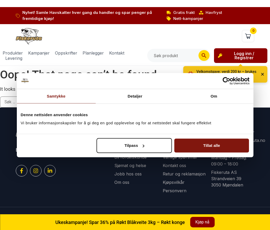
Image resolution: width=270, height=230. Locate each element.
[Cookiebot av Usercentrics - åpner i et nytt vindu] (226, 81)
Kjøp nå (202, 222)
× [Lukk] (262, 74)
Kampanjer (39, 53)
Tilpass (134, 145)
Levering (13, 58)
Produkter (13, 53)
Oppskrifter (66, 53)
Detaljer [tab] (135, 96)
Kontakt (116, 53)
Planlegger (93, 53)
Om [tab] (214, 96)
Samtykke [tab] (56, 96)
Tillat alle (211, 145)
